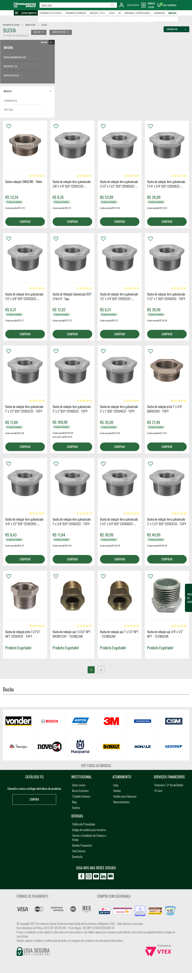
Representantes (121, 802)
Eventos (76, 808)
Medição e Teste (97, 12)
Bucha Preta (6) (11, 75)
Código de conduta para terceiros (89, 830)
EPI (119, 12)
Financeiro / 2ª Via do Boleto (168, 785)
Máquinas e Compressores (137, 12)
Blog (74, 802)
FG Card (158, 791)
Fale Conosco (78, 851)
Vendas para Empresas (125, 796)
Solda (112, 12)
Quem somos (78, 785)
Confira (34, 799)
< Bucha (47, 42)
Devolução (77, 857)
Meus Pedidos (133, 5)
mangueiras (30, 24)
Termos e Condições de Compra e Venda (89, 837)
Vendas (117, 791)
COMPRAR (25, 221)
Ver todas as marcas (96, 765)
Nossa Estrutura (80, 791)
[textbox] (78, 5)
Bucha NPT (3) (10, 66)
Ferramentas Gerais (11, 24)
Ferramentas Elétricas (51, 12)
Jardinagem (159, 12)
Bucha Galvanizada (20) (15, 57)
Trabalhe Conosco (81, 796)
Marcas (172, 12)
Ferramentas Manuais (76, 12)
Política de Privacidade (83, 824)
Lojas (116, 785)
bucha (44, 24)
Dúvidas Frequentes (82, 845)
